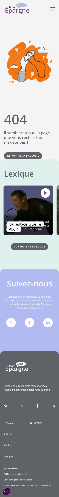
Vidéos (7, 445)
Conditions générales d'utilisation (18, 480)
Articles (8, 434)
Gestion (38, 423)
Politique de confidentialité (15, 474)
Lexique (8, 456)
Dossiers (9, 423)
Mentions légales (11, 468)
